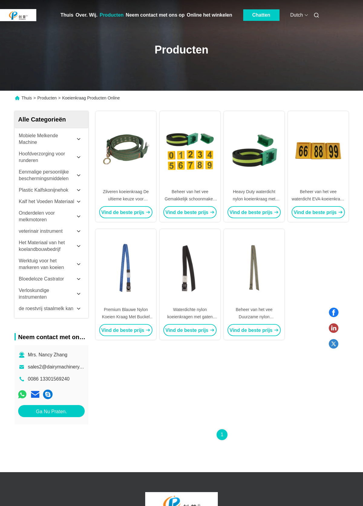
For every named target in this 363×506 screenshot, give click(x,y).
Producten (111, 15)
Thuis (67, 15)
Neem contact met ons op (155, 15)
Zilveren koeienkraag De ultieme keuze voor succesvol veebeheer (126, 199)
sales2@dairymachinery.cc (56, 366)
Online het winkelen (209, 15)
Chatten (261, 15)
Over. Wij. (87, 15)
